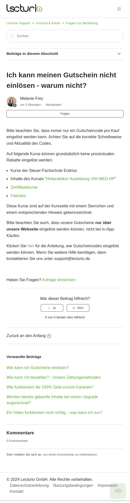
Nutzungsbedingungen (73, 485)
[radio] (52, 308)
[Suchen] (65, 36)
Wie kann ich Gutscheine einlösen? (37, 368)
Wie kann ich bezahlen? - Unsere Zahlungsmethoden (53, 377)
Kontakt (16, 491)
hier (31, 246)
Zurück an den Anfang (28, 336)
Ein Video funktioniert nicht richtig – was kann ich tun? (54, 412)
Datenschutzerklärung (29, 485)
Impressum (108, 485)
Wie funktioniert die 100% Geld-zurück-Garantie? (50, 387)
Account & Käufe (48, 23)
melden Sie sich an (28, 454)
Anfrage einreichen (59, 280)
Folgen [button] (65, 114)
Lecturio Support (18, 23)
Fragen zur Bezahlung (82, 23)
